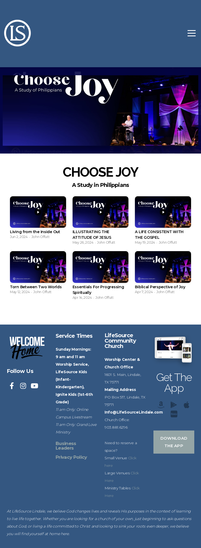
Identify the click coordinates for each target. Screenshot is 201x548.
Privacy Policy (71, 457)
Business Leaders (66, 446)
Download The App (173, 442)
